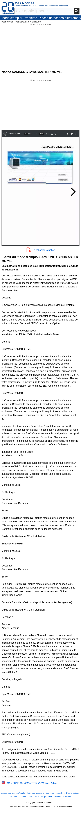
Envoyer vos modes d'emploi (12, 793)
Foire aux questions (35, 793)
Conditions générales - (44, 796)
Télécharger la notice (43, 250)
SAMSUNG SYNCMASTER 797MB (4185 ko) (32, 783)
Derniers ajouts (72, 793)
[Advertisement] (40, 103)
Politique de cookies (62, 796)
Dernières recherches (55, 793)
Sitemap (13, 796)
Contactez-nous (25, 796)
